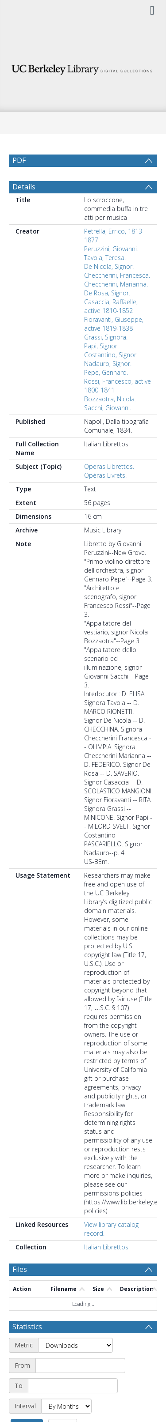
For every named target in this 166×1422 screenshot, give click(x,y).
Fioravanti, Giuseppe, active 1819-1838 (113, 345)
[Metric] (75, 1366)
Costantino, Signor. (111, 376)
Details (23, 208)
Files (19, 1290)
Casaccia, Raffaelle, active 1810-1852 (111, 327)
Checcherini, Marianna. (116, 305)
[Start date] (80, 1386)
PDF (19, 160)
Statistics (27, 1348)
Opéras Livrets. (105, 496)
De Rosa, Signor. (107, 314)
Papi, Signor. (101, 367)
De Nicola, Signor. (109, 287)
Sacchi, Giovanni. (107, 429)
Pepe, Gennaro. (106, 393)
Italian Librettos (106, 1268)
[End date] (73, 1406)
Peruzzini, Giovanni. (111, 270)
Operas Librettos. (109, 487)
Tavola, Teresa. (105, 279)
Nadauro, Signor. (107, 385)
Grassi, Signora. (105, 358)
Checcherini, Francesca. (117, 296)
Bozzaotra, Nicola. (110, 420)
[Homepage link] (83, 67)
